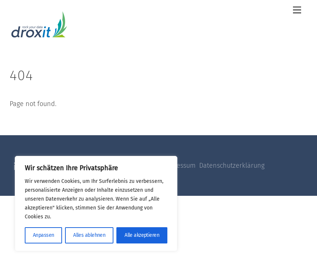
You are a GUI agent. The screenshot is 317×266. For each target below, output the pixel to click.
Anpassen (43, 235)
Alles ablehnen (89, 235)
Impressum (181, 165)
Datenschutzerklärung (232, 165)
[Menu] (297, 10)
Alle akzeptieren (142, 235)
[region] (96, 203)
